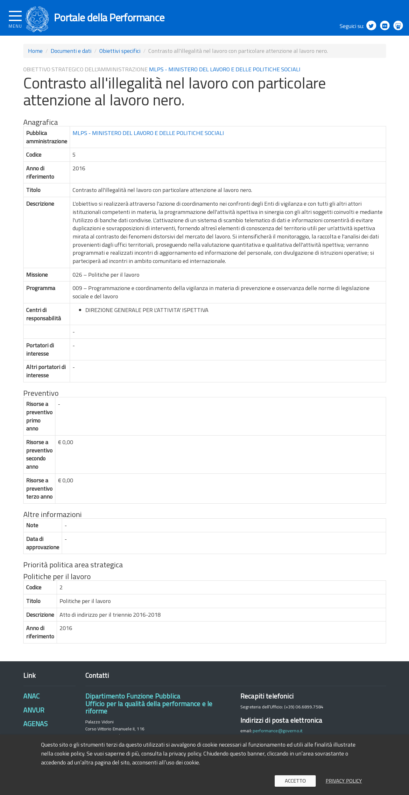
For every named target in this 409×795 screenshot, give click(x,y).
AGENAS (35, 728)
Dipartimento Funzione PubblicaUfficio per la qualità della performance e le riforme (149, 707)
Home (35, 54)
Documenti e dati (71, 54)
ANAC (31, 700)
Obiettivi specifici (119, 54)
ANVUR (34, 714)
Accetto (295, 780)
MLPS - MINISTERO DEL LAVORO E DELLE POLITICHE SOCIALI (224, 73)
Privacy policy (344, 780)
